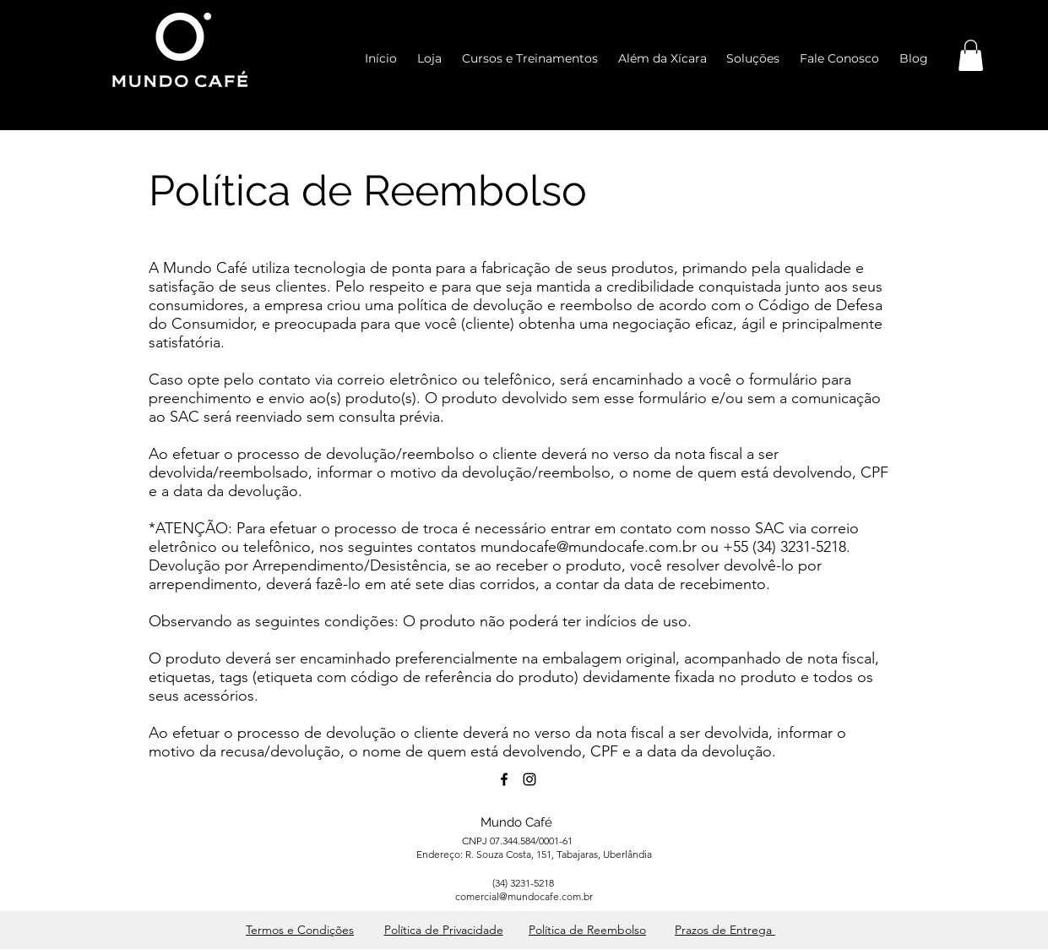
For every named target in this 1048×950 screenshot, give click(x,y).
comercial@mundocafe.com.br (524, 896)
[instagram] (529, 779)
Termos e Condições (300, 929)
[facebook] (504, 779)
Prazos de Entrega (725, 929)
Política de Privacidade (443, 929)
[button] (971, 55)
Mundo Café (516, 822)
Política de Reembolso (587, 929)
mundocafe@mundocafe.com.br (589, 547)
